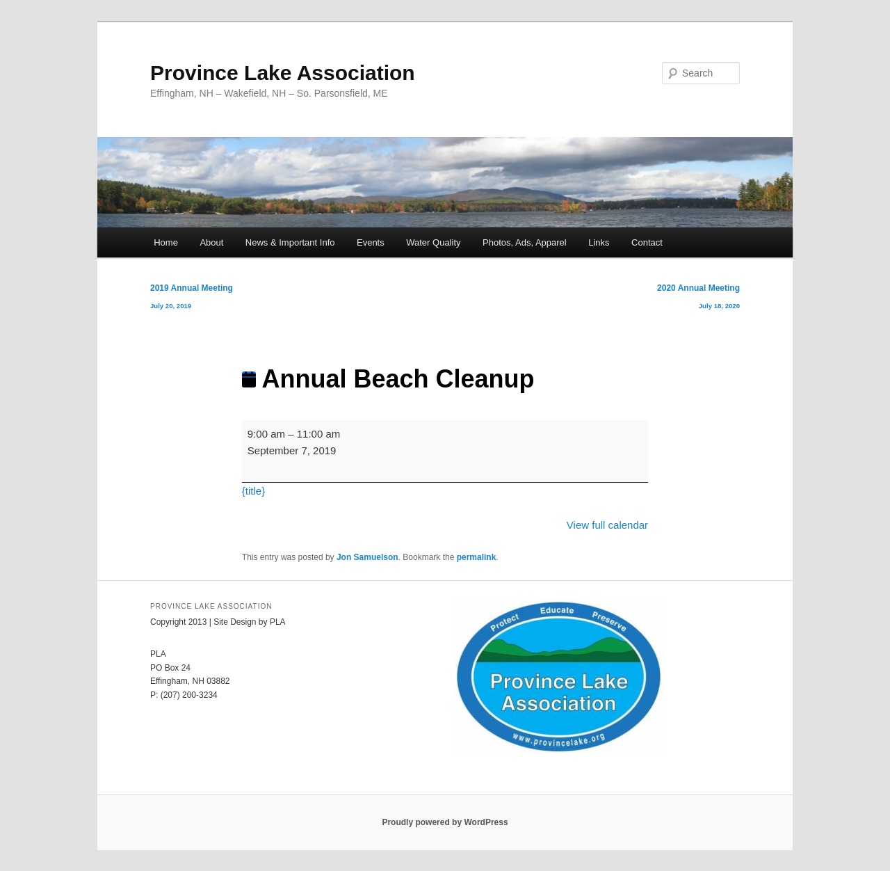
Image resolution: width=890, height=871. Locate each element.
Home (166, 242)
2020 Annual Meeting (698, 299)
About (211, 242)
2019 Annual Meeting (191, 299)
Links (598, 242)
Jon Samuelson (367, 557)
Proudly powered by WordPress (445, 822)
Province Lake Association (282, 72)
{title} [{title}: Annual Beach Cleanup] (253, 491)
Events (371, 242)
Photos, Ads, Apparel (525, 242)
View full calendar (607, 525)
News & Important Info (290, 242)
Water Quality (433, 242)
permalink (476, 557)
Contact (647, 242)
